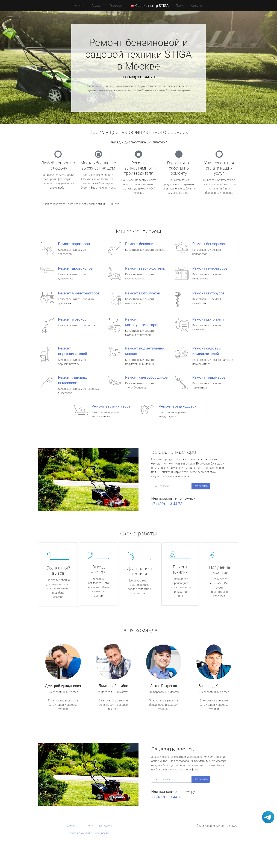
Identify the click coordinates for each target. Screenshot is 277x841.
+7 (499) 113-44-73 (138, 77)
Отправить (201, 486)
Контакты (197, 5)
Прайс (180, 5)
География (116, 5)
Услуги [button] (78, 5)
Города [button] (96, 5)
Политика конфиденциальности (88, 833)
